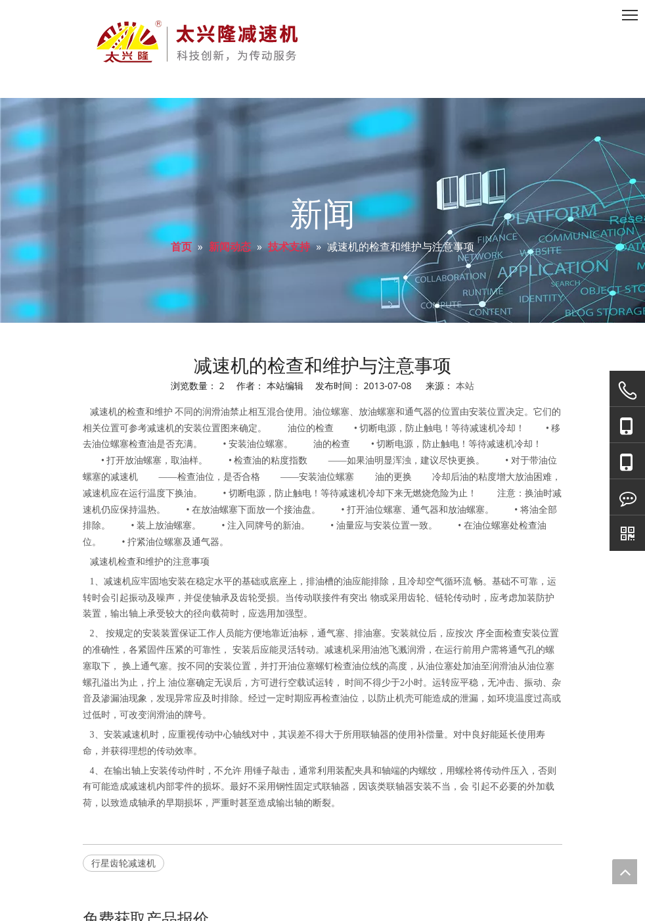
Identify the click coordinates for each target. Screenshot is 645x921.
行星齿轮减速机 (123, 863)
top (624, 871)
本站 (465, 385)
